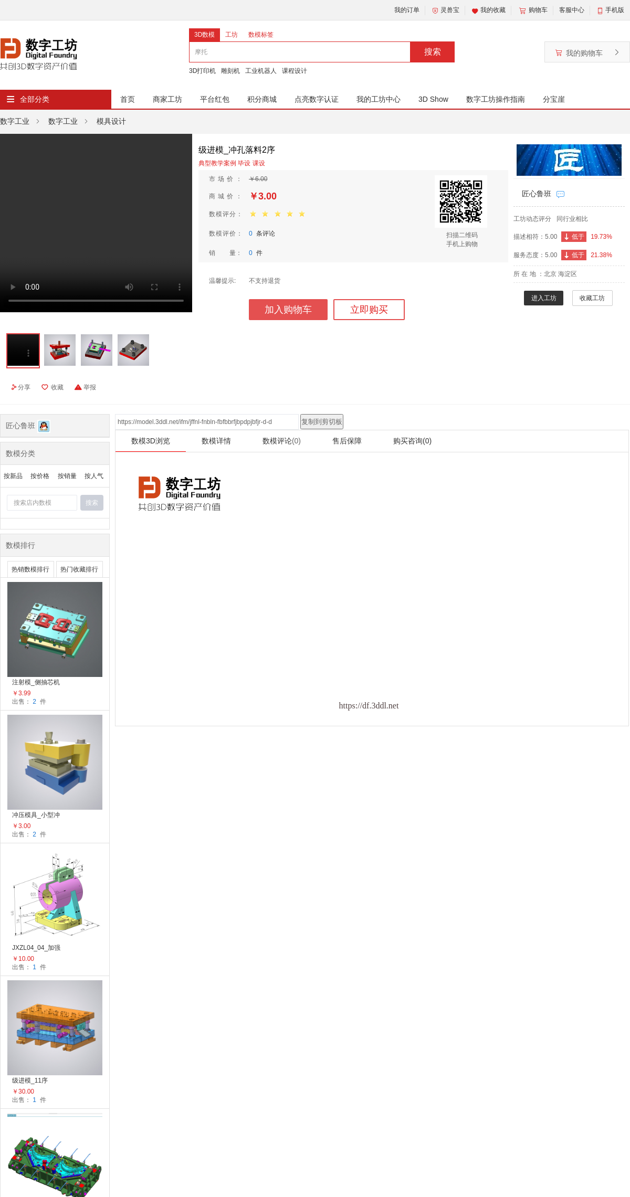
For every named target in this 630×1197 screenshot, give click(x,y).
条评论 (262, 233)
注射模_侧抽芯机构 (36, 683)
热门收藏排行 (79, 569)
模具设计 (111, 121)
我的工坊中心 (378, 99)
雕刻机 (230, 71)
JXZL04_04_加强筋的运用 (36, 948)
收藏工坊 (592, 298)
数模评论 (281, 441)
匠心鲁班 (536, 193)
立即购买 (369, 309)
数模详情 (216, 441)
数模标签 (261, 34)
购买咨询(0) (412, 441)
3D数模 (204, 34)
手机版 (614, 10)
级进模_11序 (30, 1080)
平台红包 (214, 99)
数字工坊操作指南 (495, 99)
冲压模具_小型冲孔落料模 (36, 815)
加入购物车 (288, 309)
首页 (127, 99)
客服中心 (571, 10)
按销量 (67, 476)
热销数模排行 (30, 569)
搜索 (432, 51)
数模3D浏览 (150, 441)
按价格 (39, 476)
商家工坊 (167, 99)
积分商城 (262, 99)
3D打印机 (202, 71)
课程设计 (294, 71)
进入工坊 (543, 298)
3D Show (433, 99)
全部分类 (34, 99)
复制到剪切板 (321, 422)
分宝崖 (554, 99)
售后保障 (347, 441)
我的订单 (406, 10)
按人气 (94, 476)
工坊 (231, 34)
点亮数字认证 (317, 99)
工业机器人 (261, 71)
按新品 (13, 476)
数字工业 (14, 121)
